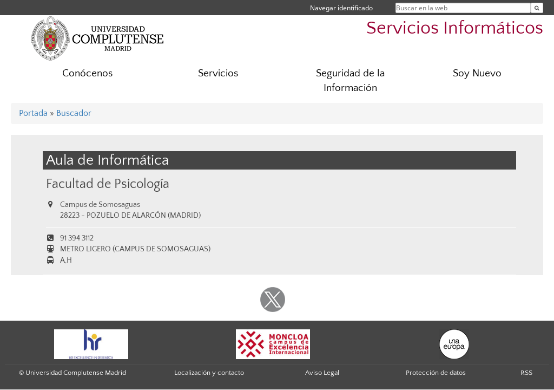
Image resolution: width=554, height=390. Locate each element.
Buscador (73, 113)
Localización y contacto (209, 372)
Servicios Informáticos (454, 28)
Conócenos (87, 73)
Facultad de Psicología (107, 184)
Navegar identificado (341, 7)
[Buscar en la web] (537, 8)
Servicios (218, 73)
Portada (33, 113)
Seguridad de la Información (350, 81)
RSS (526, 372)
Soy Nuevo (477, 73)
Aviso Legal (322, 372)
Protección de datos (436, 372)
